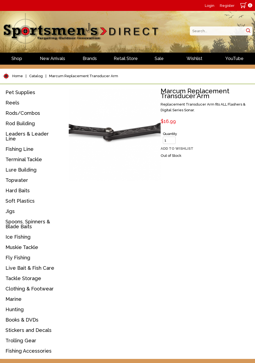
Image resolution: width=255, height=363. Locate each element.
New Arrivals (52, 58)
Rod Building (20, 123)
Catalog (36, 76)
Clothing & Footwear (29, 289)
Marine (13, 299)
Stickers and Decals (28, 330)
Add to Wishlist (177, 148)
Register (227, 5)
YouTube (234, 58)
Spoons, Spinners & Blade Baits (27, 224)
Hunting (14, 309)
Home (17, 76)
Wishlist (194, 58)
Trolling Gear (20, 340)
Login (209, 5)
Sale (159, 58)
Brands (90, 58)
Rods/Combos (22, 113)
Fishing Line (19, 149)
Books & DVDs (21, 320)
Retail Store (126, 58)
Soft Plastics (20, 201)
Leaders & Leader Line (27, 136)
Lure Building (21, 170)
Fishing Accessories (28, 351)
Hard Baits (17, 190)
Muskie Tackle (21, 247)
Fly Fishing (17, 257)
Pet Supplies (20, 92)
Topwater (16, 180)
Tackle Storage (23, 278)
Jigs (10, 211)
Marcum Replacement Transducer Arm (83, 76)
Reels (12, 103)
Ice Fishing (18, 237)
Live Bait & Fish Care (29, 268)
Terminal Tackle (23, 159)
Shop (16, 58)
